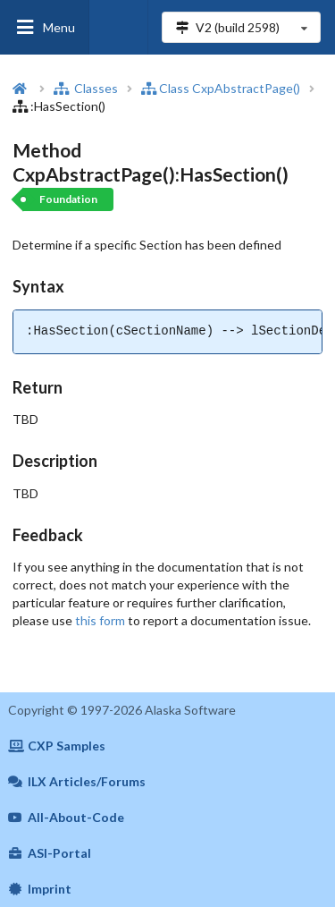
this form (100, 620)
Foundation (68, 199)
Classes (86, 88)
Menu (44, 27)
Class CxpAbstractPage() (220, 88)
